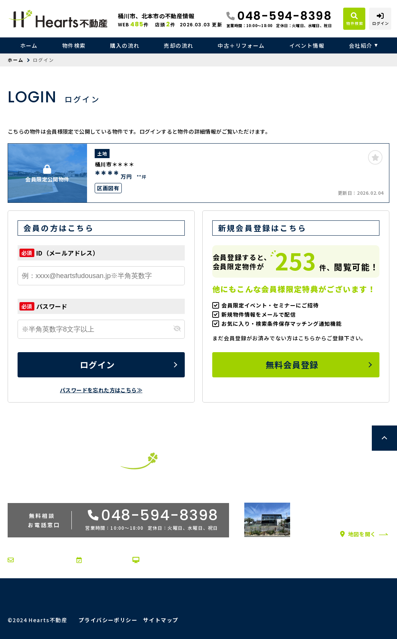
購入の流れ (124, 45)
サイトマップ (160, 620)
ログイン (97, 364)
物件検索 (74, 45)
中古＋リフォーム (241, 45)
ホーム (29, 45)
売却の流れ (178, 45)
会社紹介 (361, 45)
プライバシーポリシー (108, 620)
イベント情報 (306, 45)
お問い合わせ (30, 560)
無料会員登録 (292, 364)
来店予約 (93, 560)
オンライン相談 (158, 560)
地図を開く (358, 534)
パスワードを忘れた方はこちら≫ (101, 390)
